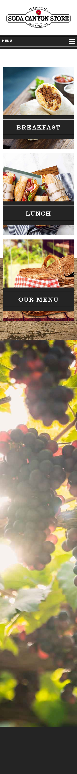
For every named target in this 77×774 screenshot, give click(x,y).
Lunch (38, 213)
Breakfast (38, 127)
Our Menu (38, 299)
